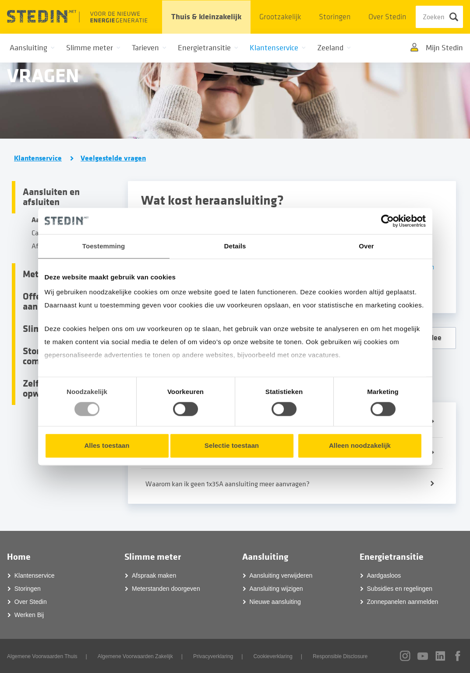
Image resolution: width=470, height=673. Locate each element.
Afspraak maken (154, 575)
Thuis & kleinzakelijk (206, 17)
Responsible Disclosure (340, 656)
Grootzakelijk (280, 17)
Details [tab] (235, 246)
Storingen (334, 17)
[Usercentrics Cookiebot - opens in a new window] (387, 220)
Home (19, 557)
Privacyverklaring (213, 656)
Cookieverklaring (272, 656)
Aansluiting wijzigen (276, 588)
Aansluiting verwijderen (280, 575)
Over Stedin (387, 17)
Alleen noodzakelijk (360, 445)
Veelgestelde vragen (113, 158)
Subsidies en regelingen (399, 588)
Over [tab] (366, 246)
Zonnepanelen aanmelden (402, 601)
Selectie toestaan (232, 445)
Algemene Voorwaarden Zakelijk (135, 656)
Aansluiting (265, 557)
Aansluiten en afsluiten (51, 197)
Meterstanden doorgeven (166, 588)
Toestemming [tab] (103, 246)
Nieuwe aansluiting (275, 601)
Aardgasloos (384, 575)
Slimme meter (152, 557)
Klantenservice (38, 158)
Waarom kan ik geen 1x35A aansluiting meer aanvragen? (227, 484)
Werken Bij (29, 614)
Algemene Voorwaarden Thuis (42, 656)
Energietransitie (392, 557)
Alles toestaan (106, 445)
